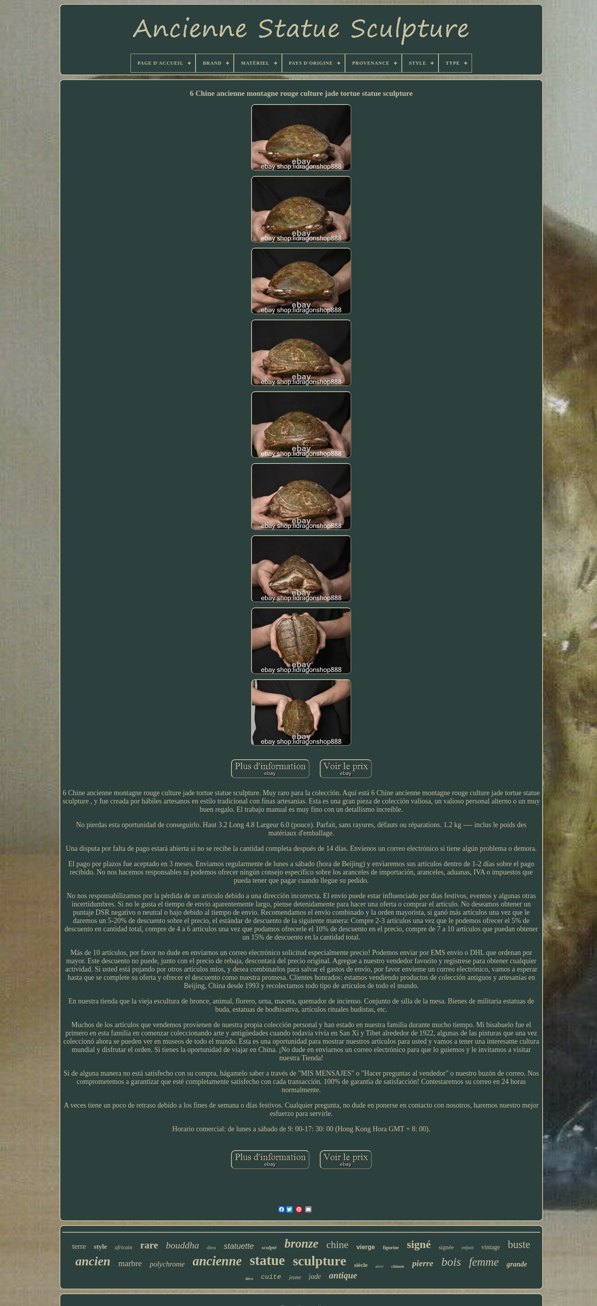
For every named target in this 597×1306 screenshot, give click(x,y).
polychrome (167, 1264)
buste (519, 1244)
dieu (211, 1247)
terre (79, 1246)
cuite (271, 1277)
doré (379, 1266)
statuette (239, 1246)
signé (419, 1244)
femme (484, 1262)
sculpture (319, 1261)
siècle (361, 1265)
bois (451, 1261)
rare (149, 1245)
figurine (391, 1247)
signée (445, 1247)
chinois (397, 1266)
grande (517, 1264)
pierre (422, 1263)
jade (315, 1276)
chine (337, 1244)
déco (249, 1278)
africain (123, 1247)
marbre (130, 1263)
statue (267, 1260)
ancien (92, 1261)
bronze (301, 1243)
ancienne (217, 1261)
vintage (490, 1247)
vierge (365, 1247)
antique (343, 1275)
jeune (295, 1277)
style (100, 1246)
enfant (468, 1247)
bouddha (182, 1245)
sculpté (269, 1247)
